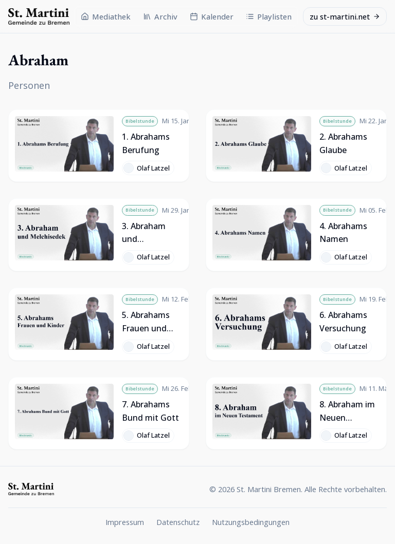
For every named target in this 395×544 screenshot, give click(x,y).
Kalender (212, 16)
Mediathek (106, 16)
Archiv (160, 16)
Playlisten (269, 16)
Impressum (124, 522)
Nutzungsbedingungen (251, 522)
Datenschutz (178, 522)
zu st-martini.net (345, 16)
